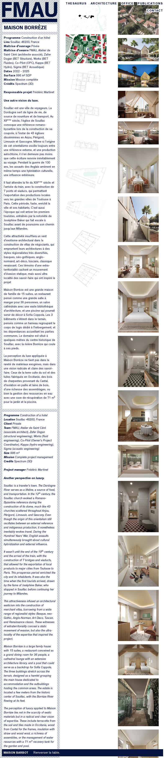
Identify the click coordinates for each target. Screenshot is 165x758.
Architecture (104, 3)
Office (127, 3)
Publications (150, 3)
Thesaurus (76, 3)
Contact (155, 10)
